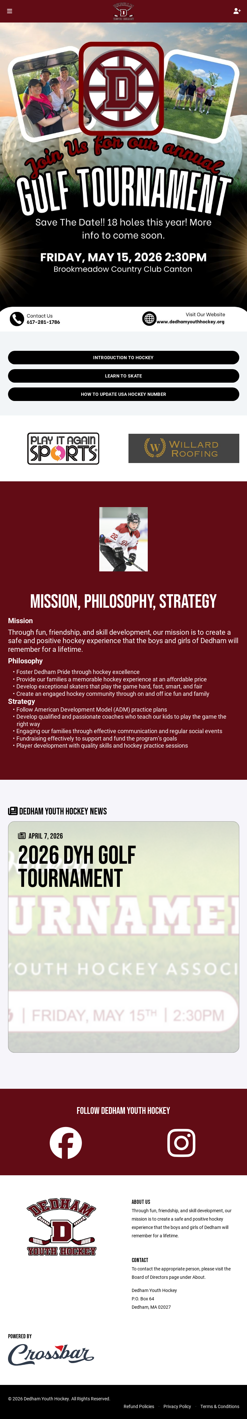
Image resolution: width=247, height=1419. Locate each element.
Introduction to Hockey (123, 357)
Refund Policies (139, 1406)
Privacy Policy (177, 1406)
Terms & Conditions (219, 1406)
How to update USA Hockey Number (123, 394)
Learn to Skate (123, 376)
